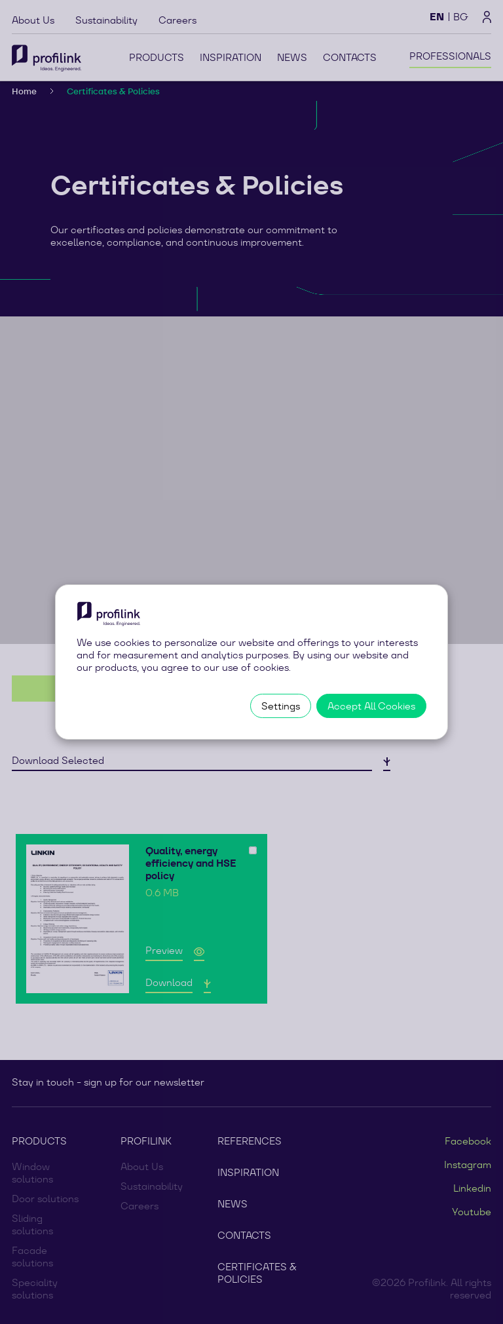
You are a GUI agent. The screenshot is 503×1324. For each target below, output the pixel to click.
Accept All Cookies (371, 706)
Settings (280, 706)
